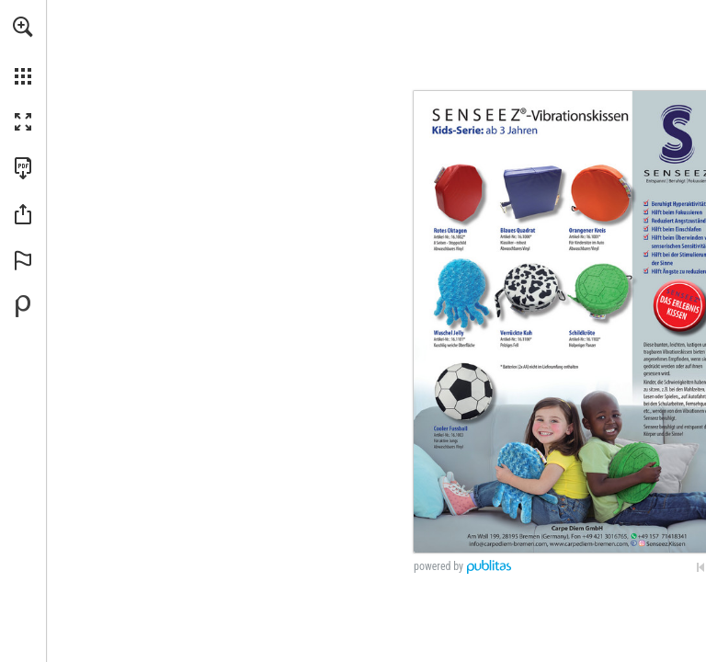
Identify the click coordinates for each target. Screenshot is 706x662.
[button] (23, 27)
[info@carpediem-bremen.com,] (508, 543)
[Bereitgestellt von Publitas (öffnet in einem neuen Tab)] (23, 306)
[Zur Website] (589, 543)
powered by (438, 566)
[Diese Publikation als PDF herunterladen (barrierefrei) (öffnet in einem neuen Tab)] (23, 168)
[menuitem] (23, 50)
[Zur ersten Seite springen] (700, 567)
